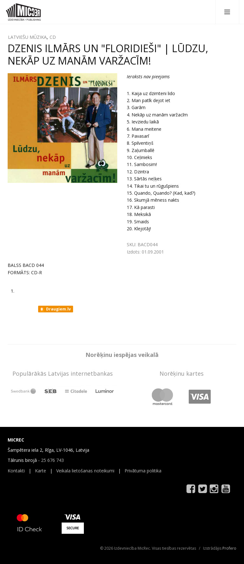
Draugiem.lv (55, 309)
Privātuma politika (143, 471)
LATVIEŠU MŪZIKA (27, 37)
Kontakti (16, 471)
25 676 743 (52, 460)
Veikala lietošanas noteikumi (85, 471)
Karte (40, 471)
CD (53, 37)
